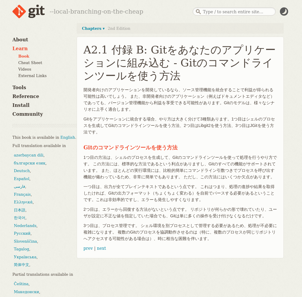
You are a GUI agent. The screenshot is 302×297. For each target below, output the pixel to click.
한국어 (19, 218)
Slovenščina (25, 241)
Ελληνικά (23, 202)
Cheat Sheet (30, 63)
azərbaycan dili (28, 155)
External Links (32, 76)
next (101, 248)
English (67, 137)
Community (27, 114)
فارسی (19, 186)
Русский (22, 233)
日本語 (19, 210)
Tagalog (21, 249)
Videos (24, 69)
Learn (20, 48)
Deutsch (22, 171)
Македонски (26, 292)
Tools (19, 87)
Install (20, 105)
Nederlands (25, 225)
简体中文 (21, 264)
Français (22, 194)
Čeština (21, 284)
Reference (25, 96)
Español (21, 179)
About (20, 40)
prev (88, 248)
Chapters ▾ (93, 28)
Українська (25, 257)
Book (23, 56)
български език (29, 163)
